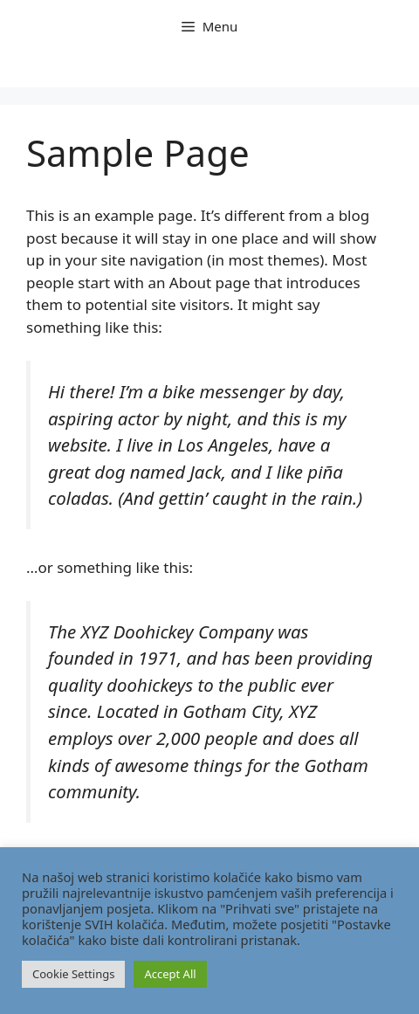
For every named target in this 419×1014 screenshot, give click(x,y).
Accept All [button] (170, 974)
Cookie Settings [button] (73, 974)
